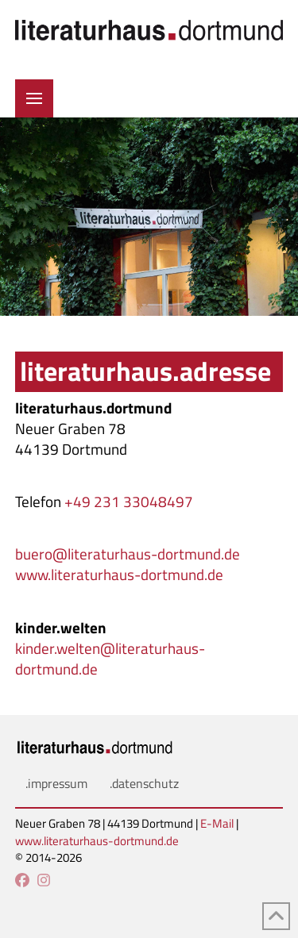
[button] (34, 98)
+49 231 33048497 (128, 501)
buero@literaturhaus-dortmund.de (127, 554)
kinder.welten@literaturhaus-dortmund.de (110, 658)
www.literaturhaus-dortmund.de (119, 574)
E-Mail (217, 823)
